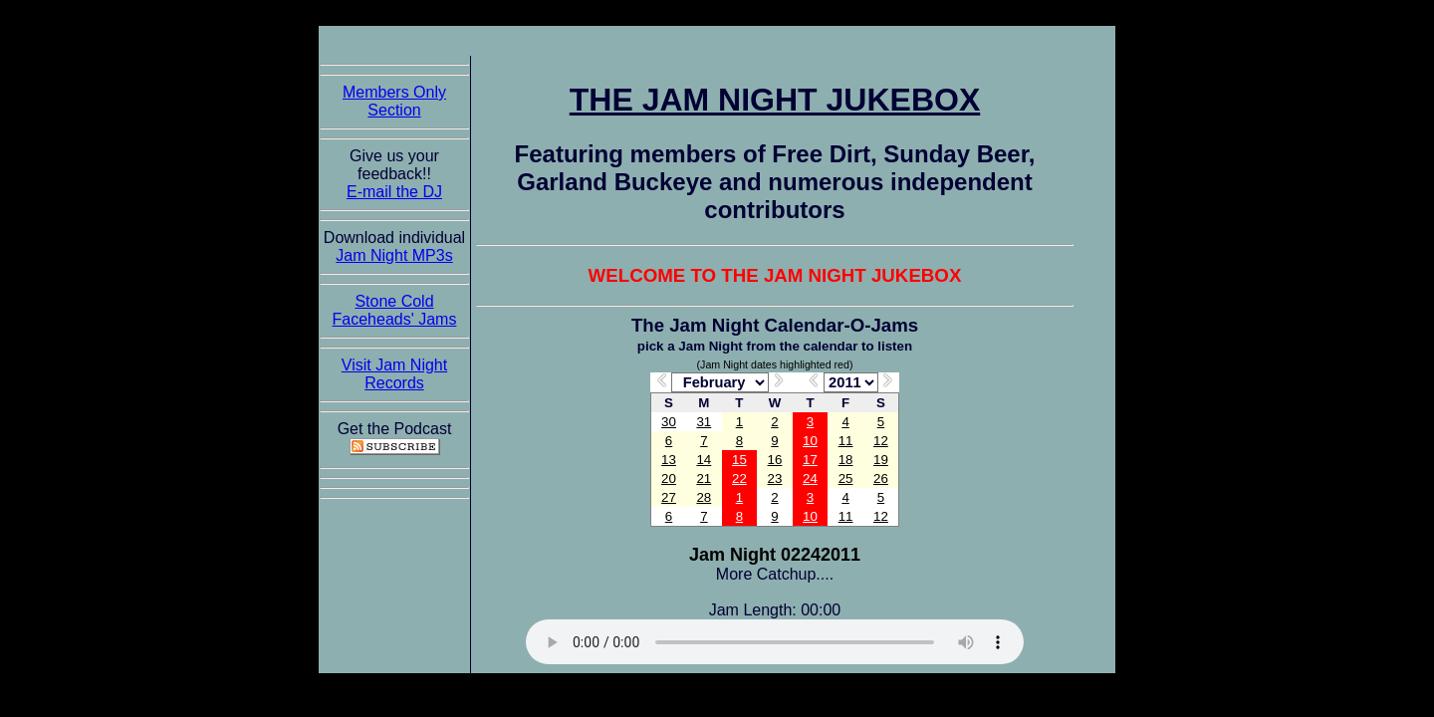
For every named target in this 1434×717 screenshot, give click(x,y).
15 (739, 459)
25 (845, 478)
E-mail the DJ (394, 191)
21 (703, 478)
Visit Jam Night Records (394, 374)
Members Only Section (394, 101)
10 (810, 440)
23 (775, 478)
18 (845, 459)
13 (668, 459)
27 (668, 497)
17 (810, 459)
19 (880, 459)
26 (880, 478)
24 (810, 478)
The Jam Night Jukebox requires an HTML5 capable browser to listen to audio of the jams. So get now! (775, 641)
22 (739, 478)
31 (703, 421)
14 (703, 459)
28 (703, 497)
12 (880, 440)
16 (775, 459)
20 (668, 478)
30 (668, 421)
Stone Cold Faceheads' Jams (395, 310)
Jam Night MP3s (394, 255)
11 (845, 440)
